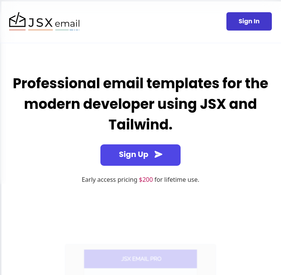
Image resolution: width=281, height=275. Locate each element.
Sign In (249, 21)
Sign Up (140, 154)
